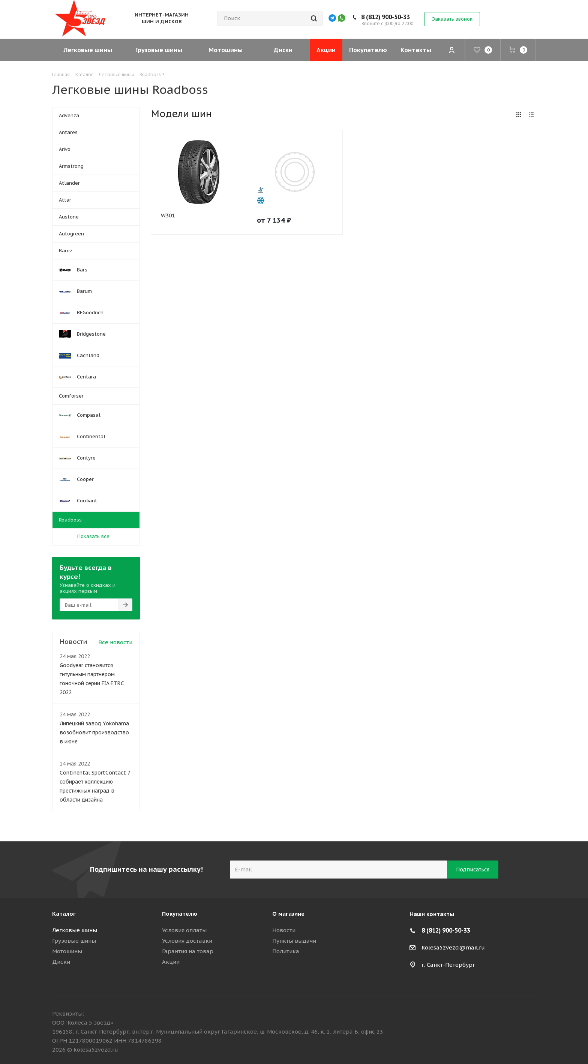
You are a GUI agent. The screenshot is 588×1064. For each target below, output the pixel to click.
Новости (284, 930)
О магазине (288, 913)
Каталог (64, 913)
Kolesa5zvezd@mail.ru (453, 947)
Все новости (115, 642)
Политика (285, 951)
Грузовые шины (74, 940)
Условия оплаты (184, 930)
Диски (61, 961)
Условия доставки (187, 940)
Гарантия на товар (187, 951)
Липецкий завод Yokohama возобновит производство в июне (94, 732)
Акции (171, 961)
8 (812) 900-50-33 (397, 17)
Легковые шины (74, 930)
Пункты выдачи (294, 940)
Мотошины (67, 951)
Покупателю (179, 913)
